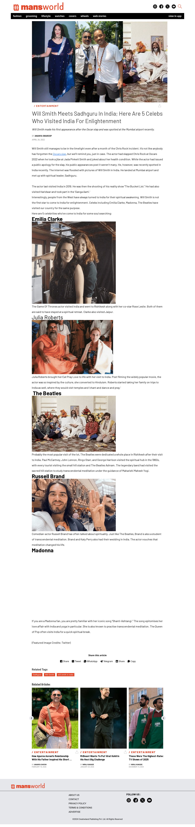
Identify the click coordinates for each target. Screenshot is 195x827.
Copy (131, 661)
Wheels (85, 16)
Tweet (76, 661)
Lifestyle (46, 16)
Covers (72, 16)
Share (64, 661)
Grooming (31, 16)
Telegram (106, 661)
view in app (174, 16)
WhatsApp (90, 661)
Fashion (17, 16)
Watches (60, 16)
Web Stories (99, 16)
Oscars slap (59, 153)
